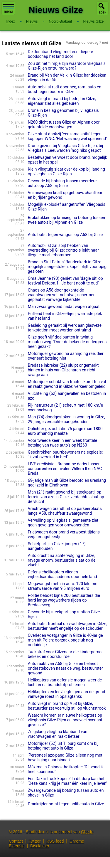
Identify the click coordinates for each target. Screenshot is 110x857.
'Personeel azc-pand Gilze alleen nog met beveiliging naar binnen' (65, 757)
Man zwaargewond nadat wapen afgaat (64, 306)
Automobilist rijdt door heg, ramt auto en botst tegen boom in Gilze (64, 89)
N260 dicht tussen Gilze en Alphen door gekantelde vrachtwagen (64, 124)
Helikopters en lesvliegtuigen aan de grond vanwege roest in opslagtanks (66, 694)
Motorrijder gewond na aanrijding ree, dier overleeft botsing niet (66, 356)
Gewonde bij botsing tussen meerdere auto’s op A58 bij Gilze (62, 183)
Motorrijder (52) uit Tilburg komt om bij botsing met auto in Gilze (63, 745)
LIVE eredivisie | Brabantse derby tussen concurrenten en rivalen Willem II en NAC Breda (65, 469)
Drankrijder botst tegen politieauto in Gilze (66, 804)
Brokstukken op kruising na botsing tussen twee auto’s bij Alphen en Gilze (66, 220)
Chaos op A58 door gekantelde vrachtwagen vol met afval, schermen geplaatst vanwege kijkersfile (62, 295)
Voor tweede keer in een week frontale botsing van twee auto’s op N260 (62, 442)
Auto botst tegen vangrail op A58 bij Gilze (65, 234)
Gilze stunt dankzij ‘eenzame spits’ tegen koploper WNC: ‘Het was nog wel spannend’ (67, 136)
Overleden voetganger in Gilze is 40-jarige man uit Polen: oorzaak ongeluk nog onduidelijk (65, 640)
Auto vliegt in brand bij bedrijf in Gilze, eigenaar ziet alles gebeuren (62, 101)
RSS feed (55, 841)
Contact (16, 841)
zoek (102, 12)
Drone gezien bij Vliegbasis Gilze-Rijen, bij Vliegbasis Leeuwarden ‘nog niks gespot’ (65, 148)
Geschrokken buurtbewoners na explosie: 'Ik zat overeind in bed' (65, 454)
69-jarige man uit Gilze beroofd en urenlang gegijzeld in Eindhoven (67, 482)
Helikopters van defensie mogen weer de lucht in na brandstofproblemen (65, 682)
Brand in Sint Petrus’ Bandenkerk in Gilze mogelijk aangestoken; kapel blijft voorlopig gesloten (67, 267)
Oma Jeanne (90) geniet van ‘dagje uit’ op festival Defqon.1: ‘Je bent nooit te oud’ (65, 280)
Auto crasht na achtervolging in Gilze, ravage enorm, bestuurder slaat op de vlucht (62, 560)
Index (10, 21)
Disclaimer (39, 845)
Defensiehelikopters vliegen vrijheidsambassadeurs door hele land (62, 574)
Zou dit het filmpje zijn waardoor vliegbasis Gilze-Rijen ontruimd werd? (67, 65)
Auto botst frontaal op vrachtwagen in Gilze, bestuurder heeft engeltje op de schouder (67, 626)
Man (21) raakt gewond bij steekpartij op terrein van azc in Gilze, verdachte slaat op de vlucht (66, 497)
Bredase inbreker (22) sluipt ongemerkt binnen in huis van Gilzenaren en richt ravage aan (63, 370)
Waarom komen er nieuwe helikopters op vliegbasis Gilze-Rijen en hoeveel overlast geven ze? (65, 720)
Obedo (87, 831)
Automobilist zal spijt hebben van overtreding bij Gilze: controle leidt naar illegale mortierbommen (63, 250)
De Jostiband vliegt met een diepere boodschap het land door (60, 54)
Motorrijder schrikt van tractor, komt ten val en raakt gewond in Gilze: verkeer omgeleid (67, 384)
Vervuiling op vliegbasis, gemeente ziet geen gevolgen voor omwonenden (63, 522)
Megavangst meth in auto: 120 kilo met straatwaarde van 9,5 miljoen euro (63, 586)
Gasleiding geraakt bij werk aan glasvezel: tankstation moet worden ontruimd (66, 327)
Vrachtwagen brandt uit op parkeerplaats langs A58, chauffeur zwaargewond (65, 511)
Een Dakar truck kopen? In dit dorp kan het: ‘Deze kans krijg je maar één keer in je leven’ (67, 781)
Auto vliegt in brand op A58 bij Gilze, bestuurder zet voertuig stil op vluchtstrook (67, 705)
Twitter (34, 841)
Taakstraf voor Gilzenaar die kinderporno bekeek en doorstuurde (65, 654)
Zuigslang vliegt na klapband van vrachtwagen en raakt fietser (57, 734)
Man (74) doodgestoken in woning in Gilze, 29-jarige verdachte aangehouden (66, 419)
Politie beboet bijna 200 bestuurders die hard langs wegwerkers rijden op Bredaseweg (64, 600)
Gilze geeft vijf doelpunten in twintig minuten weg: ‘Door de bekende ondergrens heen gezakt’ (67, 342)
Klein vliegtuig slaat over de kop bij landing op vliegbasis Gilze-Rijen (66, 171)
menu (8, 9)
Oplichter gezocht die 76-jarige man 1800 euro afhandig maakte (65, 431)
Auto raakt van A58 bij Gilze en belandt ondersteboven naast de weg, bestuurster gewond (65, 668)
